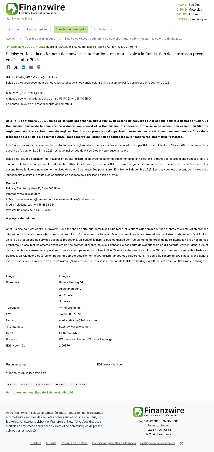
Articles (193, 14)
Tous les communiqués (71, 29)
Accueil (10, 38)
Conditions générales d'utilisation (114, 443)
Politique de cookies (74, 443)
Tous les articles (37, 29)
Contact (35, 443)
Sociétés (194, 4)
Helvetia (60, 384)
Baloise (25, 384)
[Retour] (26, 46)
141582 (182, 14)
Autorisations (78, 384)
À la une (13, 29)
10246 (182, 4)
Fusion (11, 384)
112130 (182, 19)
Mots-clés (195, 9)
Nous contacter (158, 425)
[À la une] (35, 9)
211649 (182, 9)
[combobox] (132, 29)
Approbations (42, 384)
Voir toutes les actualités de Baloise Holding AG (39, 392)
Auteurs (51, 443)
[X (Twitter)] (182, 443)
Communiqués (198, 19)
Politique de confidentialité (157, 443)
